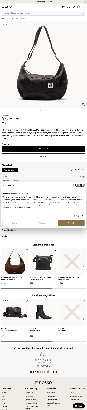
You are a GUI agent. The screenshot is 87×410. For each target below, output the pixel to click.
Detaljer (77, 216)
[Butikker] (63, 7)
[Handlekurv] (78, 7)
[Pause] (85, 2)
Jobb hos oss (74, 399)
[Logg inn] (68, 7)
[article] (15, 265)
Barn (3, 399)
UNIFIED (10, 18)
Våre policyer (51, 396)
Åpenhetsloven (52, 399)
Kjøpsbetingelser (30, 399)
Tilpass (44, 223)
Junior (4, 403)
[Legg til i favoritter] (84, 23)
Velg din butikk (10, 170)
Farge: (6, 144)
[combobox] (41, 13)
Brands (3, 18)
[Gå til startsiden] (7, 7)
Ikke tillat (15, 223)
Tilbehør (4, 406)
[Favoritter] (73, 7)
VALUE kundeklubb (76, 396)
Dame (4, 393)
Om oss (72, 393)
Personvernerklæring (31, 403)
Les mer (5, 138)
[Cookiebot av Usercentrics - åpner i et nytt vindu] (74, 185)
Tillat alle (71, 223)
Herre (3, 396)
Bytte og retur (29, 396)
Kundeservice (29, 393)
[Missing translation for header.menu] (84, 7)
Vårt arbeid (51, 393)
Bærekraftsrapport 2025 (53, 404)
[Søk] (82, 13)
